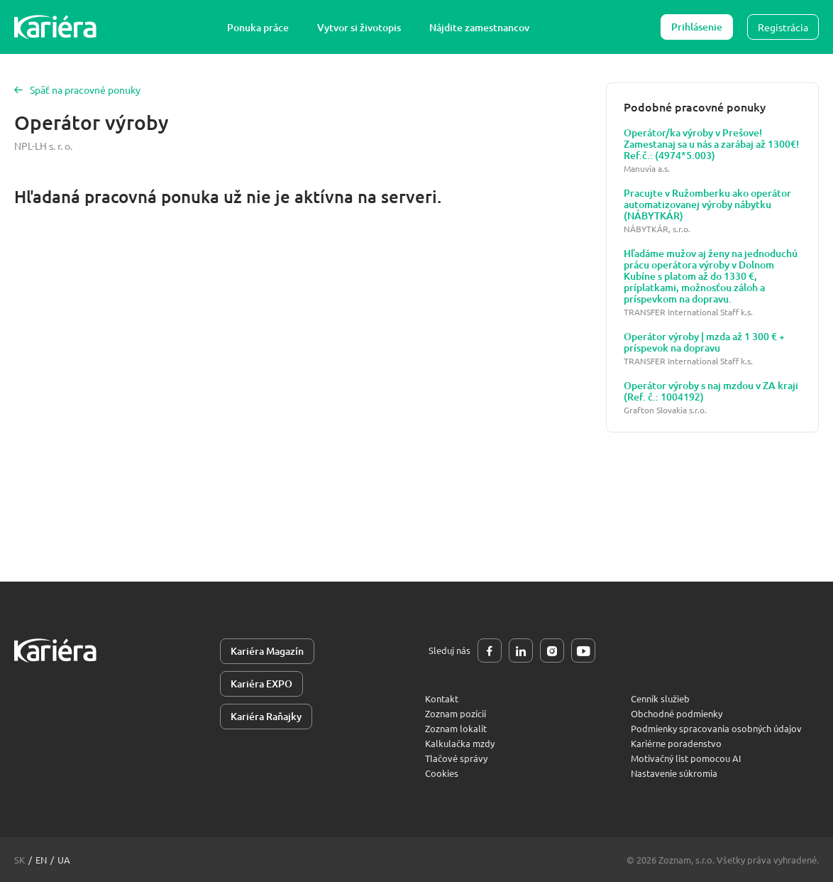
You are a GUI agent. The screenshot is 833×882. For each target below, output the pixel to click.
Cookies (441, 773)
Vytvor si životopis (359, 27)
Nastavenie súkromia (674, 773)
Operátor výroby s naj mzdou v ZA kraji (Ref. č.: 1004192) (711, 391)
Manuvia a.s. (647, 168)
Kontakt (441, 698)
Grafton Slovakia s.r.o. (665, 410)
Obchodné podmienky (676, 713)
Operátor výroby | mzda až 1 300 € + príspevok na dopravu (704, 342)
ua (63, 860)
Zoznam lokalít (456, 728)
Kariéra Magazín (267, 651)
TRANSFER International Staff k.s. (688, 312)
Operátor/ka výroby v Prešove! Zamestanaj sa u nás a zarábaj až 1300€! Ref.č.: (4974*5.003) (711, 144)
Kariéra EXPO (261, 683)
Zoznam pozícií (455, 713)
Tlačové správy (456, 758)
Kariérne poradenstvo (676, 743)
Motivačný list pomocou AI (686, 758)
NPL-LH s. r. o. (43, 145)
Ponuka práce (258, 27)
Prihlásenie (696, 26)
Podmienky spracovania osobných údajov (716, 728)
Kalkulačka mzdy (460, 743)
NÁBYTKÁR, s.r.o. (657, 229)
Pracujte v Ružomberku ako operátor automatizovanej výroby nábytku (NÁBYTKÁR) (707, 204)
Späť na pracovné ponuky (77, 89)
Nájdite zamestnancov (479, 27)
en (41, 860)
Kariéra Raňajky (266, 716)
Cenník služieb (660, 698)
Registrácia (783, 27)
